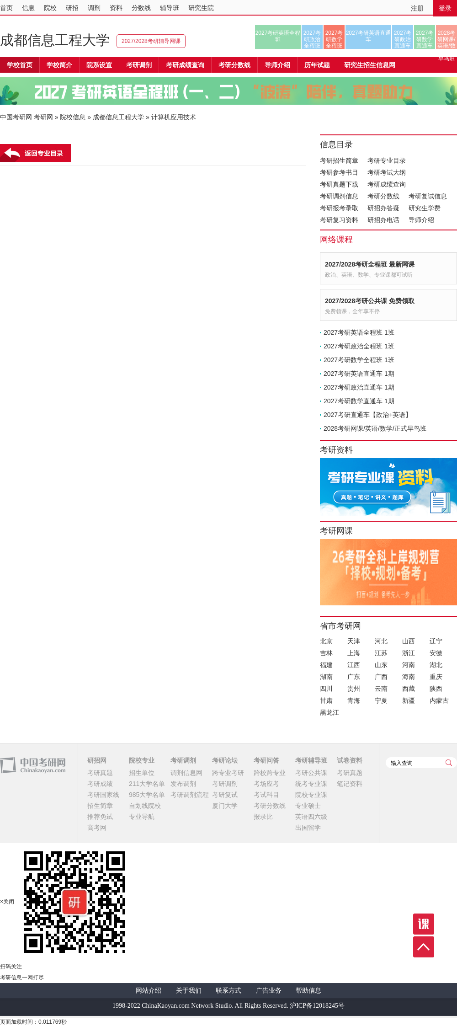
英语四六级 (311, 816)
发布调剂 (183, 783)
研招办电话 (383, 220)
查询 (449, 762)
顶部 (423, 946)
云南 (381, 688)
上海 (353, 653)
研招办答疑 (383, 208)
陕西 (436, 688)
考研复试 (225, 794)
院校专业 (141, 760)
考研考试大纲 (386, 172)
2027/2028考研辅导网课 (151, 41)
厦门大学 (225, 805)
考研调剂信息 (339, 196)
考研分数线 (383, 196)
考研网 (43, 117)
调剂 (94, 7)
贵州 (353, 688)
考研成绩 (100, 783)
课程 (423, 924)
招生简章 (100, 805)
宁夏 (381, 700)
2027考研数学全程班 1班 (359, 359)
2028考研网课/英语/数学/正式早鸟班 (446, 39)
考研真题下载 (339, 184)
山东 (381, 664)
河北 (381, 641)
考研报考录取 (339, 208)
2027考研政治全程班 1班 (359, 346)
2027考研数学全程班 (334, 39)
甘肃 (326, 700)
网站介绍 (148, 990)
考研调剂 (139, 65)
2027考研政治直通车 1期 (359, 387)
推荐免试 (100, 816)
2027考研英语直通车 (368, 36)
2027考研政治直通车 (403, 39)
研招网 (96, 760)
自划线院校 (145, 805)
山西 (408, 641)
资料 (116, 7)
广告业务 (269, 990)
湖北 (436, 664)
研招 (72, 7)
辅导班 (169, 7)
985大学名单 (147, 794)
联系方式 (228, 990)
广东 (353, 676)
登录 (445, 8)
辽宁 (436, 641)
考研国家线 (103, 794)
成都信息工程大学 (55, 40)
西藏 (408, 688)
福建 (326, 664)
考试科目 (266, 794)
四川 (326, 688)
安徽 (436, 653)
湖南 (326, 676)
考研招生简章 (339, 160)
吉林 (326, 653)
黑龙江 (329, 712)
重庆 (436, 676)
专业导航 (141, 816)
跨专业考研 (228, 772)
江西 (353, 664)
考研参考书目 (339, 172)
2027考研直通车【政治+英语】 (368, 414)
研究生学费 (425, 208)
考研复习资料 (339, 220)
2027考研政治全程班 (312, 39)
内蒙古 (439, 700)
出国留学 (308, 827)
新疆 (408, 700)
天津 (353, 641)
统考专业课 (311, 783)
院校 (50, 7)
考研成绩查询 (386, 184)
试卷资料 (349, 760)
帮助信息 (308, 990)
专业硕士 (308, 805)
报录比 (263, 816)
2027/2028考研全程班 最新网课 (369, 264)
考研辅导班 (311, 760)
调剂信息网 (186, 772)
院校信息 (72, 117)
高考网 (96, 827)
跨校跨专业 (270, 772)
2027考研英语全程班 (278, 36)
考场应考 (266, 783)
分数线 (141, 7)
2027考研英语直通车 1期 (359, 373)
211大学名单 (147, 783)
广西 (381, 676)
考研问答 (266, 760)
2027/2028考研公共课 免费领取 (369, 301)
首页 (6, 7)
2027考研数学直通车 (425, 39)
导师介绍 (277, 65)
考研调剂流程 (189, 794)
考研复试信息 (428, 196)
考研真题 (100, 772)
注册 (417, 8)
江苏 (381, 653)
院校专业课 (311, 794)
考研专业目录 (386, 160)
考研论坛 (225, 760)
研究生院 (201, 7)
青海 (353, 700)
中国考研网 (32, 765)
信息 (28, 7)
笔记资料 (349, 783)
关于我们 (189, 990)
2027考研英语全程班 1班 (359, 332)
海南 (408, 676)
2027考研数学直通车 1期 (359, 401)
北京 (326, 641)
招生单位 (141, 772)
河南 (408, 664)
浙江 (408, 653)
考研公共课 (311, 772)
